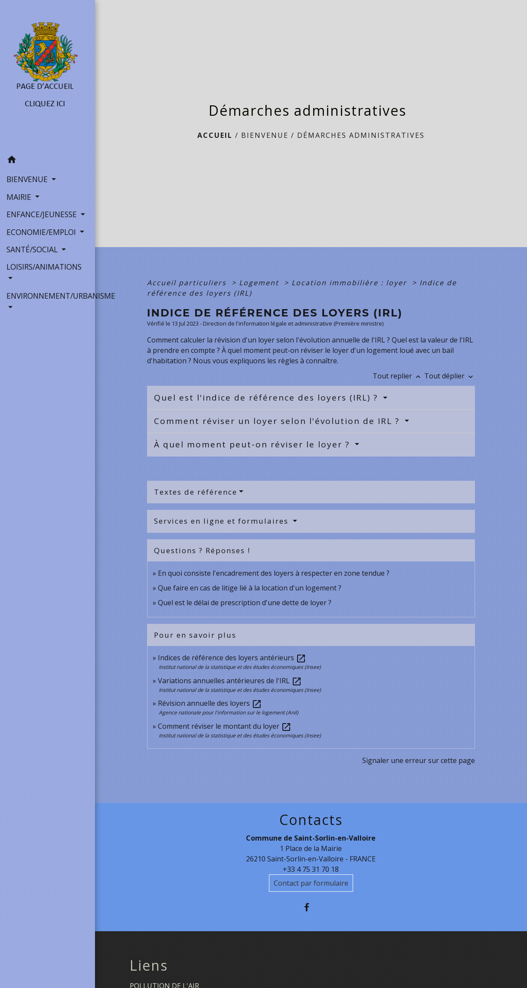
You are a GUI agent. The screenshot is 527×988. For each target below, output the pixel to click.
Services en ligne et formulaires (222, 521)
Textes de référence (195, 492)
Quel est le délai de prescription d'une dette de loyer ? (244, 602)
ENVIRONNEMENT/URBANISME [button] (47, 295)
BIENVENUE (264, 135)
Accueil (214, 135)
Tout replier (398, 376)
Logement (260, 282)
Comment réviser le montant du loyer (224, 726)
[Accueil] (47, 76)
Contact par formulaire (311, 883)
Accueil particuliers (188, 282)
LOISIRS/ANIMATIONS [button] (44, 266)
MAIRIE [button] (20, 197)
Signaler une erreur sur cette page (418, 760)
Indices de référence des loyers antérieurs (232, 657)
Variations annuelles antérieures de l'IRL (230, 680)
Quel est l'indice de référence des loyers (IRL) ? (267, 397)
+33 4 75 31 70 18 (311, 869)
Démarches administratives (361, 135)
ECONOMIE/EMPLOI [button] (42, 232)
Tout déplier (449, 376)
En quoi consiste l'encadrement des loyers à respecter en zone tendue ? (274, 573)
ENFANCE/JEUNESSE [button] (43, 214)
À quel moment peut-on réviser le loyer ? (253, 444)
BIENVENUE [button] (28, 179)
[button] (47, 160)
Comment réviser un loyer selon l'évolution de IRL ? (278, 421)
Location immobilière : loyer (350, 282)
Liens (149, 965)
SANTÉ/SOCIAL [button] (33, 249)
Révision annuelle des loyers (210, 703)
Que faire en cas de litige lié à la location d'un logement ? (249, 588)
